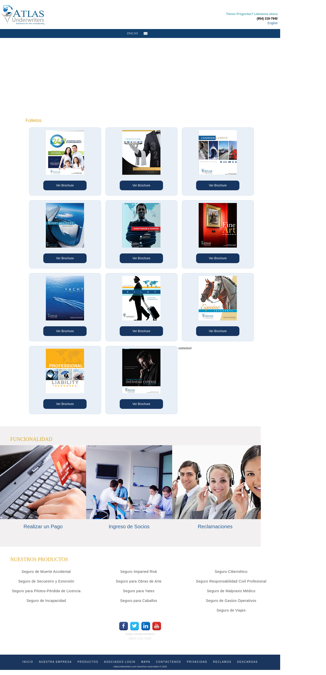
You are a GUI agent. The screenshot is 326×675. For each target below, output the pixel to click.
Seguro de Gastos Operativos (231, 601)
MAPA (145, 661)
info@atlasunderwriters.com (139, 643)
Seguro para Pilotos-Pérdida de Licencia (46, 591)
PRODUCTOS (87, 661)
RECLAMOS (222, 661)
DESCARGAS (247, 661)
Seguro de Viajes (231, 610)
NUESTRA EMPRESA (55, 661)
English (273, 23)
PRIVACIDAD (197, 661)
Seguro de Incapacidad (46, 601)
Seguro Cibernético (231, 572)
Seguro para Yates (139, 591)
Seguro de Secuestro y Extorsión (46, 581)
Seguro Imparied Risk (138, 572)
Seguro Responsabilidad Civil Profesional (231, 581)
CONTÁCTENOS (168, 661)
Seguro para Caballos (138, 601)
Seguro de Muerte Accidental (46, 572)
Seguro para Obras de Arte (139, 581)
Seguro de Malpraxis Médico (231, 591)
